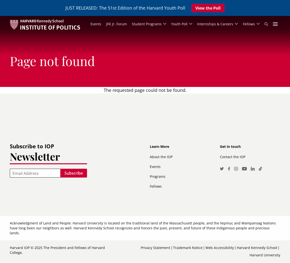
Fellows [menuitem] (249, 24)
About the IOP (161, 157)
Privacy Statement (155, 248)
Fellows (156, 186)
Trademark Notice (187, 248)
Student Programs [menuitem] (146, 24)
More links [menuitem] (275, 24)
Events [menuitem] (95, 24)
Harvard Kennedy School (257, 248)
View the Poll (208, 8)
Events (155, 167)
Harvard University (265, 255)
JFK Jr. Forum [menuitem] (115, 24)
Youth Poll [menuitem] (179, 24)
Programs (157, 176)
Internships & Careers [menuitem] (215, 24)
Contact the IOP (232, 157)
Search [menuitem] (266, 24)
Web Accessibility (219, 248)
